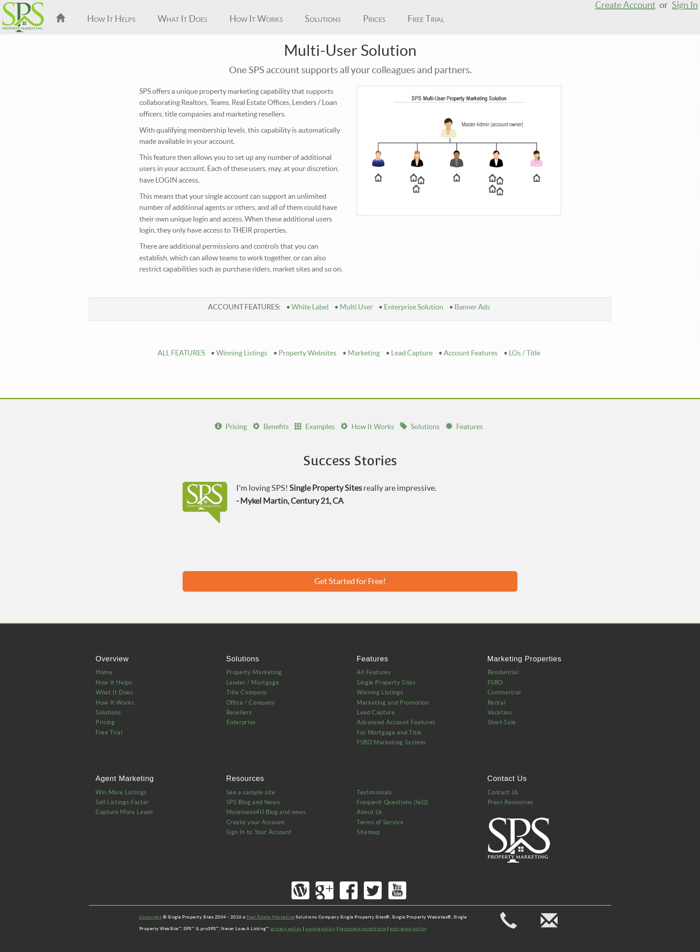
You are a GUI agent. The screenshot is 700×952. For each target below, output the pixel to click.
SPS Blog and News (253, 802)
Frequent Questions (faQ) (392, 802)
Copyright (150, 916)
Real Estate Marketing (270, 916)
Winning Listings (241, 353)
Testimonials (374, 792)
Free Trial (426, 19)
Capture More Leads (125, 812)
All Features (374, 672)
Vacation (500, 712)
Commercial (504, 692)
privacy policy (286, 928)
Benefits (271, 426)
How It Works (256, 19)
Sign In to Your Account (259, 832)
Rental (497, 702)
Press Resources (511, 802)
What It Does (182, 19)
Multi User (356, 307)
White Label (310, 307)
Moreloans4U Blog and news (266, 812)
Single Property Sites (386, 682)
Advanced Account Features (396, 722)
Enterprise (241, 722)
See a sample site (250, 792)
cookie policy (320, 928)
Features (464, 426)
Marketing (364, 353)
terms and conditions (362, 928)
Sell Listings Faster (122, 802)
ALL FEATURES (181, 353)
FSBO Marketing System (391, 742)
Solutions (323, 19)
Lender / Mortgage (252, 682)
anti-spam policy (408, 928)
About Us (370, 812)
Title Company (246, 692)
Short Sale (502, 722)
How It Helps (111, 19)
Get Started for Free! (350, 581)
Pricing (231, 426)
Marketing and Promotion (393, 702)
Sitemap (368, 832)
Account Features (471, 353)
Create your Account (255, 822)
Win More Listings (121, 792)
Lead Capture (412, 353)
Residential (503, 672)
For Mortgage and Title (389, 732)
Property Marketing (254, 672)
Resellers (239, 712)
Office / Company (250, 702)
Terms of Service (380, 822)
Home (104, 672)
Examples (315, 426)
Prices (374, 19)
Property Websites (308, 353)
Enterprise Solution (413, 307)
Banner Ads (472, 307)
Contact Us (503, 792)
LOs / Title (524, 353)
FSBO (495, 682)
